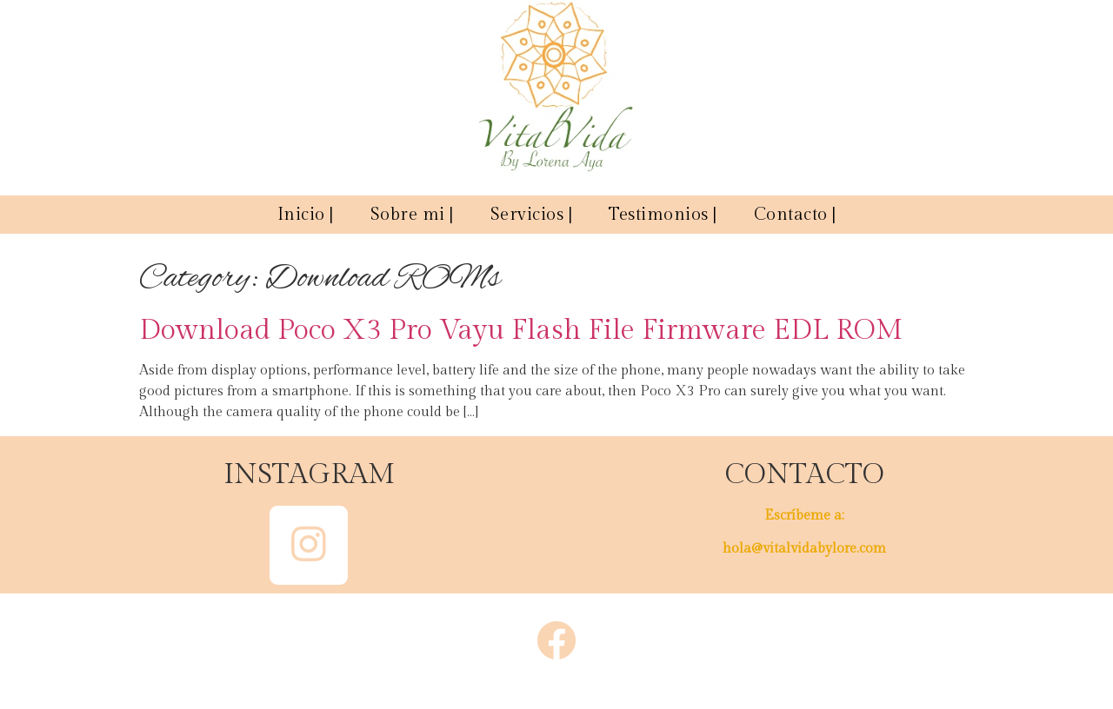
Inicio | (305, 214)
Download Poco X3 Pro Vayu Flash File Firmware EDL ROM (521, 330)
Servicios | (531, 214)
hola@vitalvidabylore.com (804, 548)
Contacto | (795, 214)
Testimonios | (663, 214)
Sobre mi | (412, 214)
